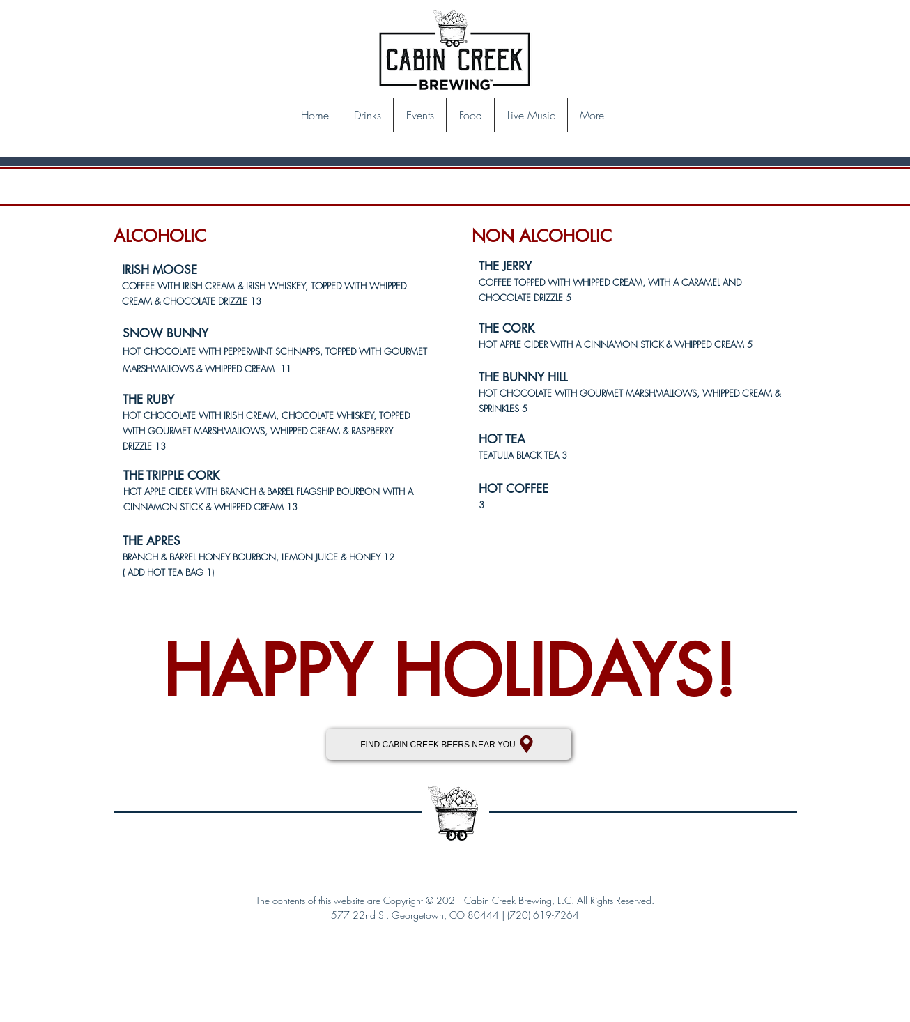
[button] (367, 115)
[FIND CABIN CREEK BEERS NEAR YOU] (448, 744)
